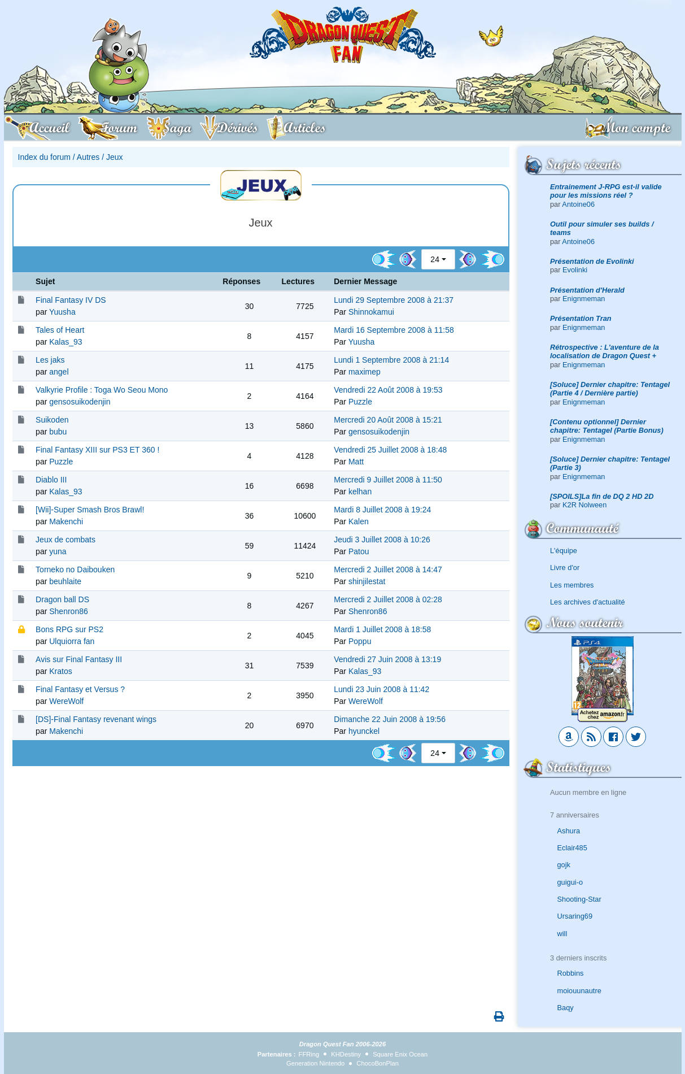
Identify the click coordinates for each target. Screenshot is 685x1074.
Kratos (60, 671)
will (562, 933)
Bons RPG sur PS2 (69, 629)
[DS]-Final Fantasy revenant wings (96, 719)
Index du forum (44, 157)
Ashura (569, 831)
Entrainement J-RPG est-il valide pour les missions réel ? (606, 190)
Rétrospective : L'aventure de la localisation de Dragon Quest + (604, 351)
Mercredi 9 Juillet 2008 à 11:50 (388, 479)
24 (434, 259)
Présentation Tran (581, 318)
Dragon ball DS (62, 599)
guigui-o (570, 882)
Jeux (114, 157)
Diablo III (51, 479)
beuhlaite (65, 581)
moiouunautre (579, 990)
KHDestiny (346, 1054)
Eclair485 (572, 847)
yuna (57, 551)
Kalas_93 (65, 341)
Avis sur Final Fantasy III (79, 659)
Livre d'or (564, 567)
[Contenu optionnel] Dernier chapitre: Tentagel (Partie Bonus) (607, 426)
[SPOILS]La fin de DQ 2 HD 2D (601, 496)
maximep (364, 371)
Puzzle (360, 401)
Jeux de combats (65, 539)
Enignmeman (583, 298)
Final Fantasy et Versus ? (80, 689)
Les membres (572, 585)
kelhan (360, 491)
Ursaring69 (575, 916)
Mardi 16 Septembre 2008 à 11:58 (393, 329)
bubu (58, 431)
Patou (358, 551)
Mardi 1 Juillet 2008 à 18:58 (382, 629)
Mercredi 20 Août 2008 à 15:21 (388, 419)
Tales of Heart (60, 329)
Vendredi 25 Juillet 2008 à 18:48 (390, 449)
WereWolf (66, 701)
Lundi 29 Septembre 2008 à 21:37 (393, 300)
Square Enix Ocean (400, 1054)
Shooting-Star (579, 899)
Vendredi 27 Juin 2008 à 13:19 (387, 659)
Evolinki (574, 270)
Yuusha (62, 311)
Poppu (359, 641)
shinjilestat (366, 581)
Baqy (565, 1007)
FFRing (309, 1054)
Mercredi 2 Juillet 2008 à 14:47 (388, 569)
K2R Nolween (584, 505)
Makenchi (66, 521)
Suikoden (52, 419)
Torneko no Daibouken (75, 569)
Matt (356, 461)
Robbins (570, 973)
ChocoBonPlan (377, 1063)
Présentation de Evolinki (592, 261)
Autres (88, 157)
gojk (563, 864)
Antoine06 (578, 204)
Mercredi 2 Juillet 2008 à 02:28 (388, 599)
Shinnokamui (371, 311)
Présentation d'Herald (587, 290)
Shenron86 (68, 611)
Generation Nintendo (315, 1063)
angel (58, 371)
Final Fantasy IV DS (71, 300)
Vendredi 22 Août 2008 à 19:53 (388, 389)
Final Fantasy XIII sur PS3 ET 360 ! (97, 449)
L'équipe (563, 550)
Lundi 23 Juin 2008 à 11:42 (381, 689)
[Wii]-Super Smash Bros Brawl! (90, 509)
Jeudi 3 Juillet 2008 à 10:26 (382, 539)
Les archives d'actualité (587, 602)
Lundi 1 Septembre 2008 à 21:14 (391, 359)
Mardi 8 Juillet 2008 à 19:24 (382, 509)
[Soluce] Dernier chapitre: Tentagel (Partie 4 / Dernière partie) (610, 388)
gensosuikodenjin (79, 401)
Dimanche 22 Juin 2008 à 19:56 (390, 719)
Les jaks (50, 359)
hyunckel (363, 731)
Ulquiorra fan (71, 641)
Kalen (358, 521)
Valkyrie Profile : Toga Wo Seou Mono (102, 389)
